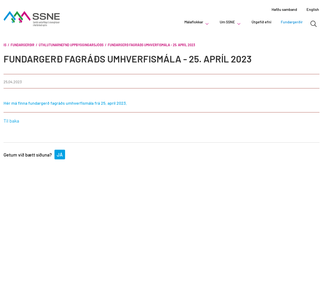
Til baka (11, 121)
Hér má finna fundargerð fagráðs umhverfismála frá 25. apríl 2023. (65, 103)
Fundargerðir (22, 45)
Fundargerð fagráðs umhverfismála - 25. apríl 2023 (151, 45)
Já (60, 154)
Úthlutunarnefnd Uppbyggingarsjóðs (71, 45)
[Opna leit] (313, 24)
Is (5, 45)
